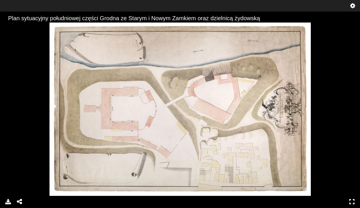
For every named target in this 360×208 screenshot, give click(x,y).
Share (19, 201)
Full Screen (352, 201)
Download (8, 201)
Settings (352, 5)
